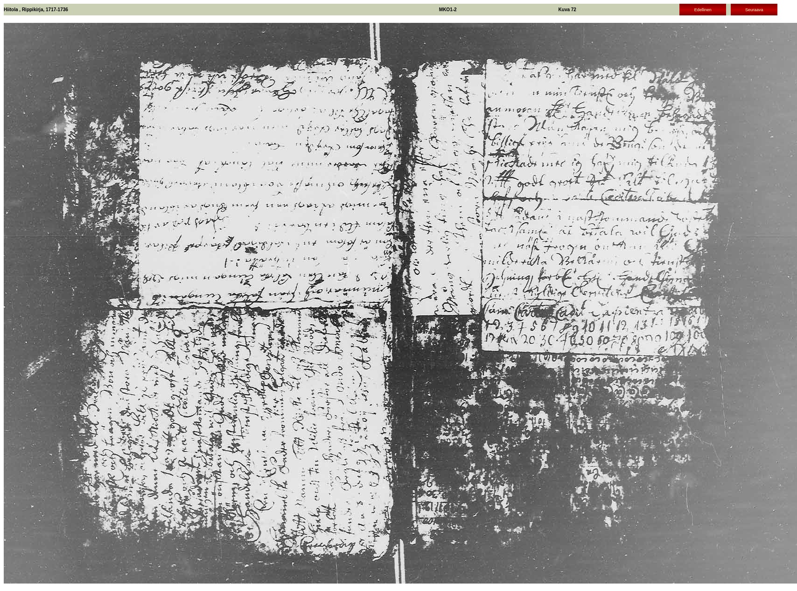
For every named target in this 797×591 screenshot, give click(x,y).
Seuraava (754, 9)
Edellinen (703, 9)
